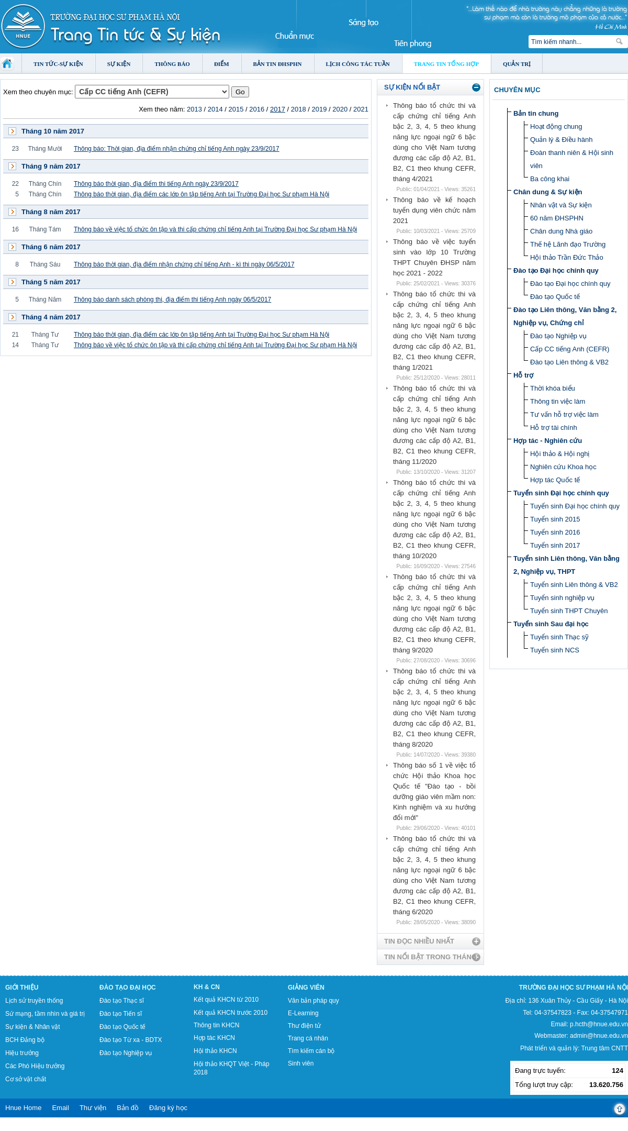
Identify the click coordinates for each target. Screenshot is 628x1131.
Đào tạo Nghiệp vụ (558, 336)
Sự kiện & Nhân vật (32, 1026)
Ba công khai (549, 179)
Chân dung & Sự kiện (547, 192)
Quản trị (517, 64)
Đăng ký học (168, 1108)
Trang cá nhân (308, 1038)
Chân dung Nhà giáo (561, 231)
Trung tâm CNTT (604, 1048)
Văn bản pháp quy (313, 1000)
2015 (235, 109)
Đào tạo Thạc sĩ (121, 1000)
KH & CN (207, 987)
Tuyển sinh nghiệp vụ (562, 598)
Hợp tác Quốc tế (555, 480)
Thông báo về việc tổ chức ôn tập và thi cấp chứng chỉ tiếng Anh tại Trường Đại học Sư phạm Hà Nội (215, 229)
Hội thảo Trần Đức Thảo (566, 257)
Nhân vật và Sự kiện (561, 205)
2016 (256, 109)
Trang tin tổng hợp (446, 64)
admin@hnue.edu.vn (599, 1035)
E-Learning (303, 1013)
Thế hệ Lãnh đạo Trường (567, 244)
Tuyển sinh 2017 (555, 545)
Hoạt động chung (556, 126)
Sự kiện (119, 64)
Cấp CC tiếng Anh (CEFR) (569, 349)
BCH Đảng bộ (24, 1040)
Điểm (221, 64)
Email (60, 1108)
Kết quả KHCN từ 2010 (226, 999)
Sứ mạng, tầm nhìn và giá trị (45, 1013)
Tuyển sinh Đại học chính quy (561, 493)
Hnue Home (23, 1108)
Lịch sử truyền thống (34, 1000)
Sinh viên (300, 1063)
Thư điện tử (304, 1025)
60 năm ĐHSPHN (557, 218)
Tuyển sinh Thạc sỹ (559, 637)
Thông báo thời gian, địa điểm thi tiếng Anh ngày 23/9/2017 (156, 183)
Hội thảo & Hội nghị (559, 454)
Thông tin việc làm (557, 401)
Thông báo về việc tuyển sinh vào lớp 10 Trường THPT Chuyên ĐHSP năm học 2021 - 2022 (434, 257)
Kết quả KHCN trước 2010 (230, 1012)
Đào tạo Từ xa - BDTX (130, 1040)
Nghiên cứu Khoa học (563, 467)
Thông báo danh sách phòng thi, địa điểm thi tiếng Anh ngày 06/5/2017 (172, 299)
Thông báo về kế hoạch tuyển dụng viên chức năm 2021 (434, 210)
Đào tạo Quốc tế (555, 297)
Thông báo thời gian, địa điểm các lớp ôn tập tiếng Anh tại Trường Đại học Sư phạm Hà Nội (201, 194)
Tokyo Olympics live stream (38, 1127)
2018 (298, 109)
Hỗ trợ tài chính (553, 427)
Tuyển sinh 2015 (555, 519)
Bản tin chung (535, 113)
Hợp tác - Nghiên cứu (547, 441)
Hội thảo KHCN (215, 1051)
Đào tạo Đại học (127, 987)
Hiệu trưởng (22, 1053)
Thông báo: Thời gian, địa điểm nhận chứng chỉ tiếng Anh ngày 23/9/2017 (176, 148)
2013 (194, 109)
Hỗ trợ (523, 375)
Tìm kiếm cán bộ (311, 1051)
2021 (360, 109)
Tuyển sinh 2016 (555, 532)
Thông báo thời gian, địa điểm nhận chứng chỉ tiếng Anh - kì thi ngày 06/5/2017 (184, 264)
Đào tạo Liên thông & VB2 (569, 362)
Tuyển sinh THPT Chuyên (569, 611)
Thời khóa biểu (552, 388)
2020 (339, 109)
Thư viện (93, 1108)
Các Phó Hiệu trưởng (34, 1066)
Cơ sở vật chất (25, 1079)
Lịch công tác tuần (358, 64)
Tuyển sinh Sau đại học (551, 624)
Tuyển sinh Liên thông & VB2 (574, 585)
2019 (319, 109)
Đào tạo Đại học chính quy (556, 270)
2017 (277, 109)
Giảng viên (306, 987)
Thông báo (172, 64)
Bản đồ (128, 1108)
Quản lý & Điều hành (561, 139)
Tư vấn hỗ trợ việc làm (564, 414)
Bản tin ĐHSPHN (277, 64)
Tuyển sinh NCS (554, 650)
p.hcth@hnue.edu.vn (599, 1024)
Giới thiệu (21, 987)
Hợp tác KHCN (214, 1037)
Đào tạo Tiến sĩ (120, 1013)
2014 (215, 109)
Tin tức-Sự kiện (58, 64)
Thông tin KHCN (216, 1025)
